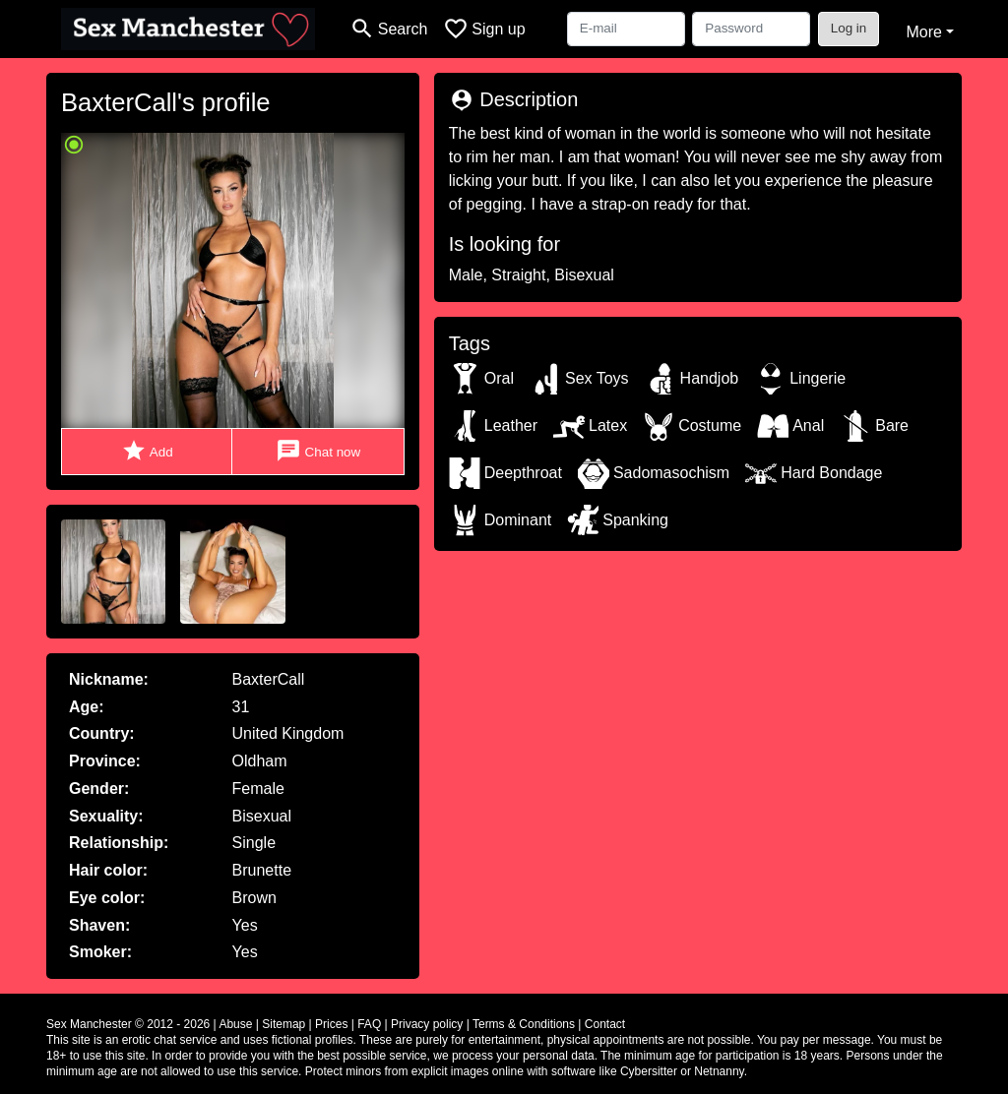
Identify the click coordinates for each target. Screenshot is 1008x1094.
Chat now (318, 451)
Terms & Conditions (523, 1024)
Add (147, 451)
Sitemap (283, 1024)
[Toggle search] (388, 29)
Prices (331, 1024)
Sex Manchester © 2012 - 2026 (128, 1024)
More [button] (923, 32)
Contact (605, 1024)
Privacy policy (427, 1024)
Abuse (235, 1024)
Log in (849, 28)
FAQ (369, 1024)
